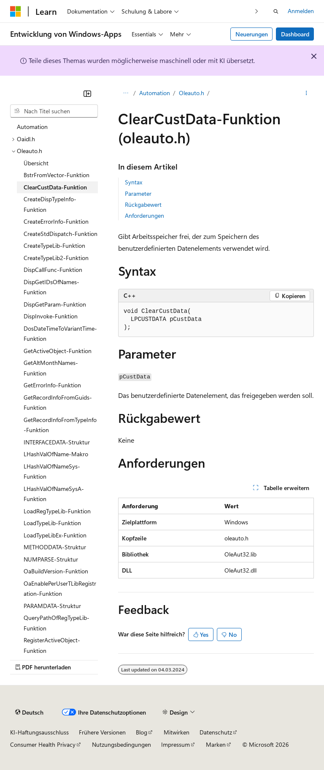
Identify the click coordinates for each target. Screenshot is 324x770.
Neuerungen (251, 34)
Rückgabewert (143, 204)
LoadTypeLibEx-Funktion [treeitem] (55, 535)
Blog (141, 732)
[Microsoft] (15, 11)
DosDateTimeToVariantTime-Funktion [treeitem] (60, 333)
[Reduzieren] (87, 93)
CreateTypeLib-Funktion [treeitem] (54, 245)
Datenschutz (216, 732)
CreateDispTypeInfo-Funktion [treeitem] (50, 204)
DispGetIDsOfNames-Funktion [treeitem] (51, 287)
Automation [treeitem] (32, 127)
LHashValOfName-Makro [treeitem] (56, 454)
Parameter (138, 193)
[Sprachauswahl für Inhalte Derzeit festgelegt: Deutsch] (29, 712)
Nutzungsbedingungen (121, 744)
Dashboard (295, 34)
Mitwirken (176, 732)
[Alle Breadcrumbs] (125, 93)
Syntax (133, 182)
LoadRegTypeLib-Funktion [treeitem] (57, 511)
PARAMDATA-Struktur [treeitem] (52, 606)
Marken (216, 744)
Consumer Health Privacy (43, 744)
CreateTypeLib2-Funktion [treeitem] (56, 258)
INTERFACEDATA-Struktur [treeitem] (57, 442)
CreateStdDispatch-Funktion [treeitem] (60, 234)
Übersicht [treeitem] (36, 163)
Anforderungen (144, 215)
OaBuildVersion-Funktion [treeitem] (56, 571)
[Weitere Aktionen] (306, 93)
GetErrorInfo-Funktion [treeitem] (52, 385)
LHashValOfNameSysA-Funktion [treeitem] (54, 494)
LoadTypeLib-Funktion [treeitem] (52, 523)
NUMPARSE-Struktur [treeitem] (51, 559)
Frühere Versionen (102, 732)
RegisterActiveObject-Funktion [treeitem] (52, 645)
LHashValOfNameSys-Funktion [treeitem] (52, 471)
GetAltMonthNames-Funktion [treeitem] (51, 368)
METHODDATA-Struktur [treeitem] (55, 547)
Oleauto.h (191, 93)
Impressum (175, 744)
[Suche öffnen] (275, 11)
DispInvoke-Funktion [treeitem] (51, 316)
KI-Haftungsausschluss (39, 732)
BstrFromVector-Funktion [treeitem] (56, 175)
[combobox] (54, 111)
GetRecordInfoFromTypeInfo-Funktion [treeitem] (60, 425)
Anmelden (301, 11)
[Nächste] (256, 11)
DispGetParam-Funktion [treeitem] (55, 304)
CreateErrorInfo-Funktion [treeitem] (56, 221)
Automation (154, 93)
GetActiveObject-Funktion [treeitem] (58, 351)
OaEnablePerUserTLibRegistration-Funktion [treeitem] (60, 588)
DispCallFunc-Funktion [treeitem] (53, 270)
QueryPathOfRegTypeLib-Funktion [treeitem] (56, 623)
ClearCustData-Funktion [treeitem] (55, 187)
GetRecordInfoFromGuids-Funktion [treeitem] (58, 402)
